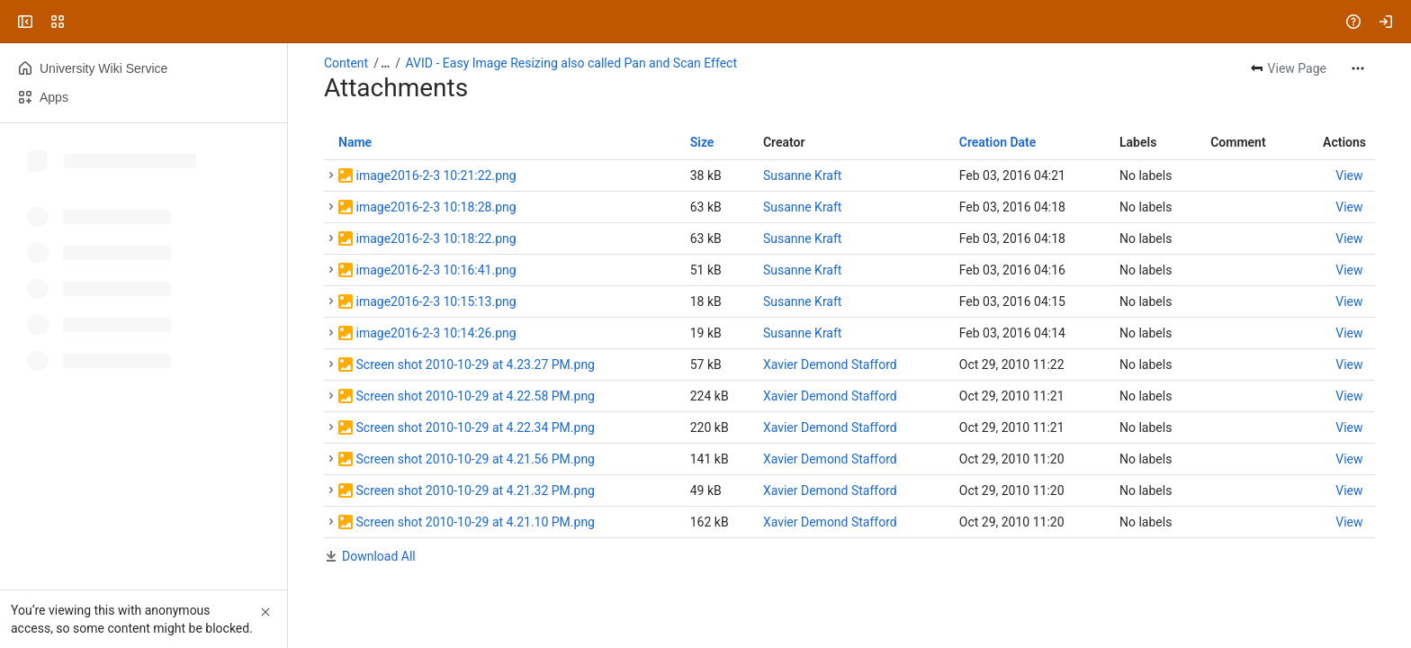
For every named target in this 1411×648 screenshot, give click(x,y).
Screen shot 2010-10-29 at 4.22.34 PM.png (475, 427)
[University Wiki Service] (82, 21)
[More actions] (1358, 68)
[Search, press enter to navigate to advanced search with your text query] (702, 21)
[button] (331, 175)
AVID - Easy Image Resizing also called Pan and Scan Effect (571, 63)
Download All (379, 556)
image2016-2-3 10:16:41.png (435, 270)
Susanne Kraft (802, 175)
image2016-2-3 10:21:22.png (435, 175)
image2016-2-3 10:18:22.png (435, 238)
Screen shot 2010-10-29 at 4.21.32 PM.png (475, 490)
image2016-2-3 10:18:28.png (435, 207)
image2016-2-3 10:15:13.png (435, 301)
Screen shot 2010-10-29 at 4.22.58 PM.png (475, 396)
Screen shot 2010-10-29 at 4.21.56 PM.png (475, 459)
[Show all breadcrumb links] (385, 63)
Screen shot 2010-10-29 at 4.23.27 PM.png (475, 364)
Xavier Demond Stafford (830, 364)
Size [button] (702, 142)
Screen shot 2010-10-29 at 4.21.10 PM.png (475, 522)
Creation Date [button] (998, 142)
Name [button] (355, 142)
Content (346, 63)
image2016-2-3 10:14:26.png (435, 333)
